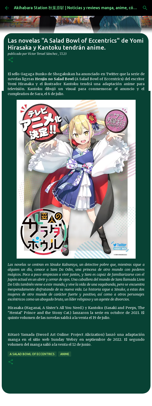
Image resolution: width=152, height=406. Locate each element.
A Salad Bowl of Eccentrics (32, 354)
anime (64, 354)
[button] (11, 60)
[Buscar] (145, 8)
